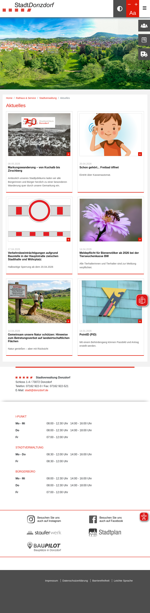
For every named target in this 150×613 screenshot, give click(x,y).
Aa (132, 13)
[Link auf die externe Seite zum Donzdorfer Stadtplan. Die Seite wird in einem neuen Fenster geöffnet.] (106, 532)
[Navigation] (144, 8)
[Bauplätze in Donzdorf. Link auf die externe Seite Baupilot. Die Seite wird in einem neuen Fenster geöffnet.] (44, 547)
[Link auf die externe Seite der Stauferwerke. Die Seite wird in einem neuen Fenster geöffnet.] (44, 532)
